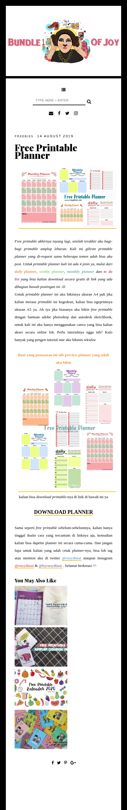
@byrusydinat (51, 565)
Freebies (24, 136)
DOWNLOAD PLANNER (63, 512)
